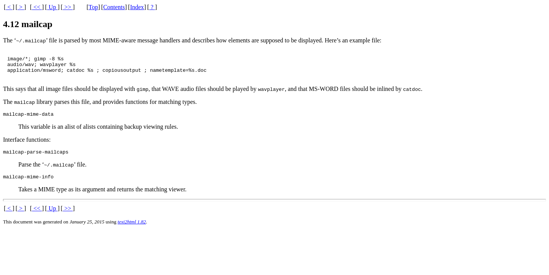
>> (68, 7)
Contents (114, 7)
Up (52, 7)
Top (93, 7)
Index (137, 7)
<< (37, 7)
